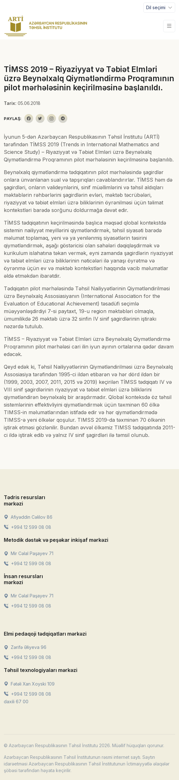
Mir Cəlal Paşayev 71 (28, 553)
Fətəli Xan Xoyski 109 (29, 683)
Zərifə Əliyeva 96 (25, 647)
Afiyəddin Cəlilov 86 (28, 517)
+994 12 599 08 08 (27, 527)
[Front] (46, 26)
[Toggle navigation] (159, 8)
